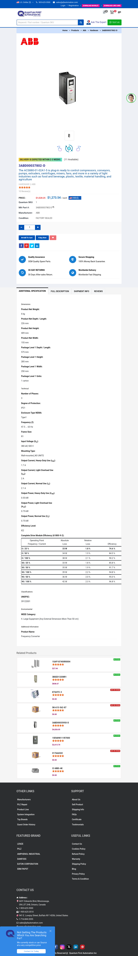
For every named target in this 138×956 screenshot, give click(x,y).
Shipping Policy (79, 864)
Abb (84, 30)
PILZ (19, 849)
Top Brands (22, 819)
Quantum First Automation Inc (83, 953)
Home (65, 30)
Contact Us (77, 844)
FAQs (74, 814)
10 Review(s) (24, 191)
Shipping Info (78, 809)
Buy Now (42, 238)
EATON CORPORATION (27, 864)
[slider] (24, 187)
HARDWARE (24, 184)
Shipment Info (81, 291)
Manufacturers (24, 799)
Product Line (23, 809)
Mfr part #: (24, 207)
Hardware (94, 30)
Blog (74, 869)
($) (24, 2)
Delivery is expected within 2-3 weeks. (40, 159)
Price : (22, 198)
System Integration (25, 814)
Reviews (98, 291)
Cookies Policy (78, 849)
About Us (76, 799)
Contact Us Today (32, 951)
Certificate (76, 819)
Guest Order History (26, 824)
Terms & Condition (80, 879)
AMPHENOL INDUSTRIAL (28, 854)
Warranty (76, 859)
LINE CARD (110, 5)
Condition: (24, 218)
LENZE (20, 844)
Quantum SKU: (26, 202)
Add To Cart (27, 238)
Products (75, 30)
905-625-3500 (43, 2)
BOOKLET (85, 5)
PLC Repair (22, 804)
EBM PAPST (22, 869)
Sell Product (77, 804)
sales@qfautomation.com (65, 2)
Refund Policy (78, 854)
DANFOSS (21, 859)
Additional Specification (32, 291)
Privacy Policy (78, 874)
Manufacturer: (26, 213)
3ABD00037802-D (109, 30)
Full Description (60, 291)
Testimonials (78, 824)
